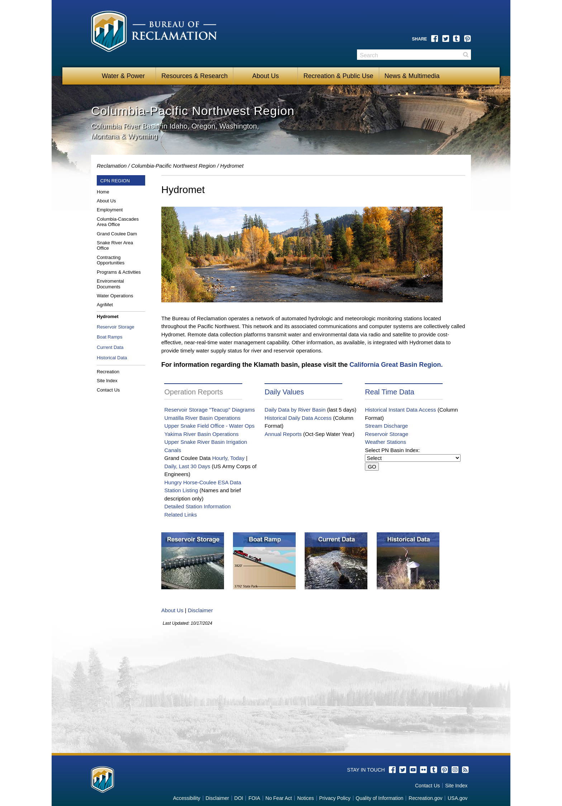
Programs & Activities (119, 272)
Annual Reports (283, 434)
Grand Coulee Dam (117, 233)
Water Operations (115, 295)
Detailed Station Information (197, 506)
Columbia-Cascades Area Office (118, 221)
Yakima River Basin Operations (201, 434)
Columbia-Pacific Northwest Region (173, 166)
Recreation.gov (425, 798)
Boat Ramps (110, 337)
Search (465, 54)
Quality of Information (379, 798)
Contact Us (108, 390)
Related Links (180, 515)
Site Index (107, 380)
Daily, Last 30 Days (187, 466)
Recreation (108, 371)
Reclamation (112, 166)
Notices (305, 798)
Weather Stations (385, 442)
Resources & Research (194, 76)
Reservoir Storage (115, 327)
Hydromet (108, 316)
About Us (265, 76)
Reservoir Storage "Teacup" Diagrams (209, 410)
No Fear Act (279, 798)
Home (103, 192)
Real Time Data (389, 392)
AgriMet (105, 304)
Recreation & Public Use (338, 76)
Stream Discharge (386, 426)
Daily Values (284, 392)
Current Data (110, 347)
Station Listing (181, 490)
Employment (110, 209)
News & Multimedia (412, 76)
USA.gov (457, 798)
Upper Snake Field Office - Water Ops (209, 426)
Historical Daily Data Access (298, 418)
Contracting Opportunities (110, 260)
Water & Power (123, 76)
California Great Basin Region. (396, 364)
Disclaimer (200, 610)
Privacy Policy (335, 798)
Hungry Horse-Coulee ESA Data (202, 482)
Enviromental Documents (110, 283)
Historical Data (112, 357)
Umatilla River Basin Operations (202, 418)
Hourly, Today (228, 458)
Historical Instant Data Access (400, 410)
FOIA (254, 798)
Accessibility (186, 798)
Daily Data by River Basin (295, 410)
